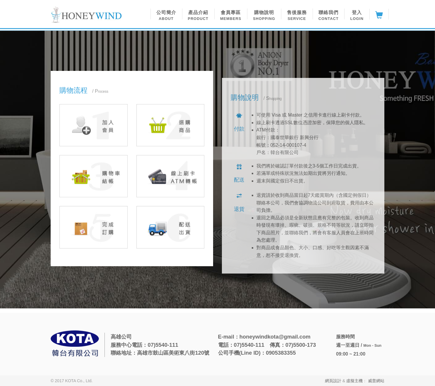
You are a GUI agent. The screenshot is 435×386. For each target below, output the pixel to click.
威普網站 (376, 380)
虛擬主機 (354, 380)
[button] (166, 14)
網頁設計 (333, 380)
